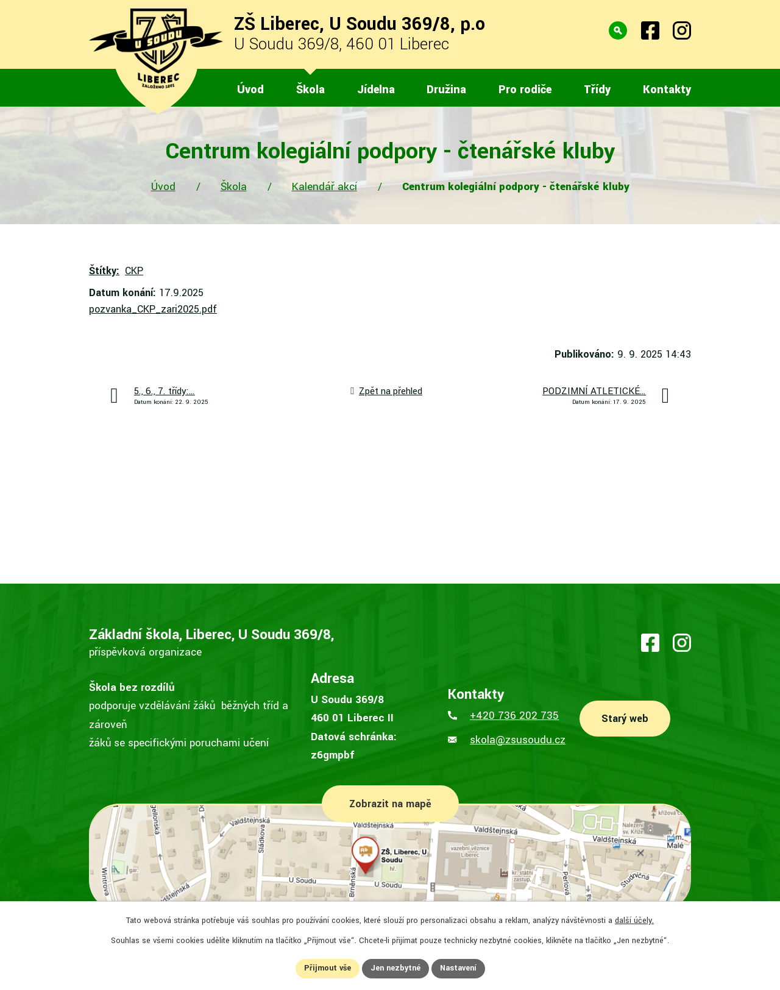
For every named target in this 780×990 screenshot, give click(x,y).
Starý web (624, 719)
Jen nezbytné (395, 968)
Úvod (163, 186)
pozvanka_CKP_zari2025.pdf (153, 309)
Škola (234, 186)
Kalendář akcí (324, 186)
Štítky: (104, 271)
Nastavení (458, 968)
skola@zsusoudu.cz (518, 740)
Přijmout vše (327, 968)
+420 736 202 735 (514, 715)
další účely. (634, 920)
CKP (134, 271)
